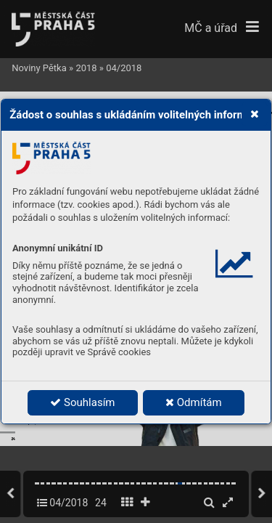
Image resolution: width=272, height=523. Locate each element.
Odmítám (193, 402)
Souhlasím (82, 402)
